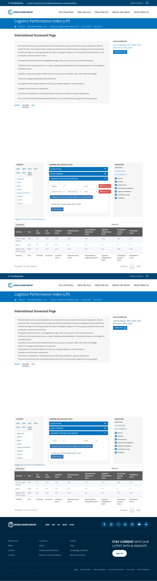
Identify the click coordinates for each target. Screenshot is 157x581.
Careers (11, 550)
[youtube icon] (139, 524)
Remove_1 (105, 191)
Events (73, 541)
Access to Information (116, 569)
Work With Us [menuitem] (141, 12)
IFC (58, 525)
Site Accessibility (99, 569)
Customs (120, 182)
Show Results (57, 209)
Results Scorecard (77, 555)
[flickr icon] (146, 524)
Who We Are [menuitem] (84, 12)
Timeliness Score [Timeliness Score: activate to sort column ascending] (134, 232)
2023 (30, 173)
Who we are (13, 541)
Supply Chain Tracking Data (64, 26)
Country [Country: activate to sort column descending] (19, 232)
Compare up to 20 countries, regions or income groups (71, 197)
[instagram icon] (132, 524)
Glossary (86, 26)
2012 (30, 169)
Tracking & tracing (123, 195)
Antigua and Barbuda (23, 193)
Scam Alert (131, 569)
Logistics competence (124, 191)
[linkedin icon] (125, 524)
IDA (53, 525)
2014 (35, 169)
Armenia (19, 200)
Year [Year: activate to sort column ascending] (30, 232)
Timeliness (120, 198)
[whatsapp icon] (111, 524)
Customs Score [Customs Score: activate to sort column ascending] (57, 232)
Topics (42, 545)
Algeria (19, 186)
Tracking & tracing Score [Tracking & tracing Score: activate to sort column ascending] (120, 232)
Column (25, 105)
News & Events (137, 3)
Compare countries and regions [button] (64, 178)
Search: (127, 224)
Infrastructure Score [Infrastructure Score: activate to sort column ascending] (71, 232)
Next (139, 266)
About (22, 26)
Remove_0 (105, 186)
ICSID (71, 525)
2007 (18, 169)
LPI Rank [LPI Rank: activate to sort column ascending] (38, 232)
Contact (11, 555)
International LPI (38, 26)
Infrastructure (122, 185)
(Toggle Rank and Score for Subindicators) (29, 219)
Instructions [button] (56, 169)
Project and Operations (49, 550)
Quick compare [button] (56, 174)
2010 (24, 169)
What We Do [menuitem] (101, 12)
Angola (19, 189)
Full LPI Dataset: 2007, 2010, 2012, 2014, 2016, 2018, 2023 (127, 46)
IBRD (47, 525)
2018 (24, 173)
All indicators (120, 171)
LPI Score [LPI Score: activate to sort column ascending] (47, 232)
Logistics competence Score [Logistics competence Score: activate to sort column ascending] (105, 232)
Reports (98, 26)
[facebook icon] (104, 524)
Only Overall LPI (121, 174)
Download (120, 52)
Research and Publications (50, 555)
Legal (76, 569)
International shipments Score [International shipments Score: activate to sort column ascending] (88, 232)
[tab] (78, 169)
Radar (17, 105)
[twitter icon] (118, 524)
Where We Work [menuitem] (121, 12)
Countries (43, 541)
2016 (18, 173)
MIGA (64, 525)
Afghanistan (20, 179)
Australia (19, 203)
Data (72, 545)
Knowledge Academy (79, 550)
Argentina (20, 196)
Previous (123, 266)
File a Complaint (143, 569)
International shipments (125, 188)
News (10, 545)
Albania (19, 182)
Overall (119, 178)
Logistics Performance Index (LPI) (42, 21)
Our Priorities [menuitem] (66, 12)
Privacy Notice (85, 569)
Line (33, 105)
